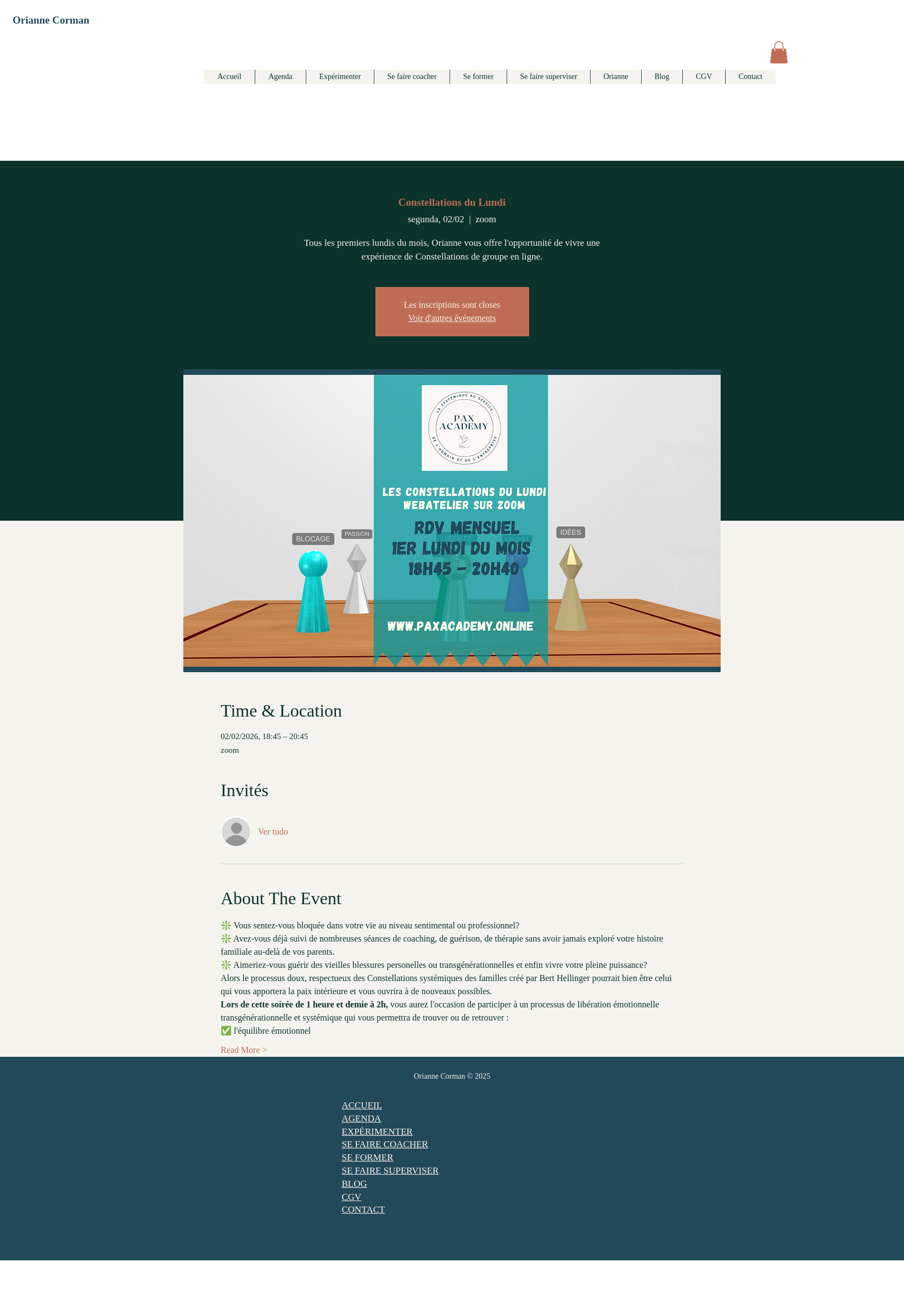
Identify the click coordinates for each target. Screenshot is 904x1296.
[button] (779, 52)
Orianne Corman (51, 20)
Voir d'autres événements (452, 318)
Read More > (244, 1050)
